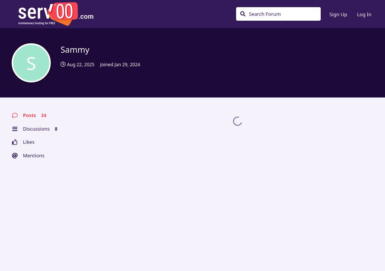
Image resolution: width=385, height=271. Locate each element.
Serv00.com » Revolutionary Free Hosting (55, 14)
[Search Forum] (278, 14)
